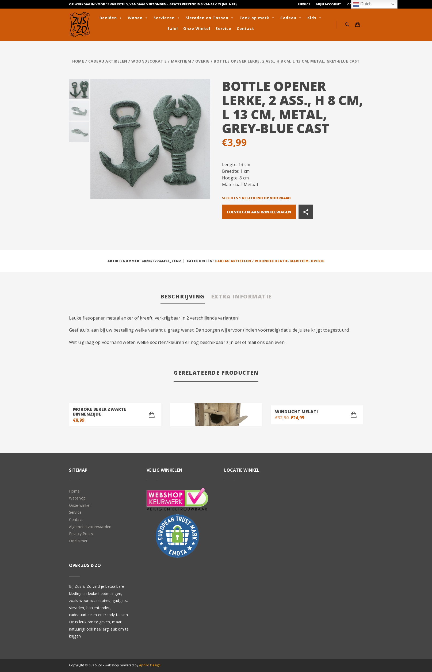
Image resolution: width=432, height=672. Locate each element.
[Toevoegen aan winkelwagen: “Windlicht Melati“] (353, 414)
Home (78, 61)
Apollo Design (149, 665)
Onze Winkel (196, 28)
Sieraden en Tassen (210, 18)
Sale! (172, 28)
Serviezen (167, 18)
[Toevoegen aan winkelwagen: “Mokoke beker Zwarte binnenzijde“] (151, 414)
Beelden (111, 18)
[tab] (182, 297)
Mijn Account (328, 4)
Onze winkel (79, 505)
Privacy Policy (81, 533)
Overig (202, 61)
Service (303, 4)
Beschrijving (182, 296)
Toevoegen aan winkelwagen (258, 211)
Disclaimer (78, 540)
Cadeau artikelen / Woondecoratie (127, 61)
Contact (245, 28)
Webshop (77, 498)
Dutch (362, 4)
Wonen (138, 18)
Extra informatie (241, 296)
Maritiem (181, 61)
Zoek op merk (257, 18)
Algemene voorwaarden (90, 526)
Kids (314, 18)
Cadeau (291, 18)
